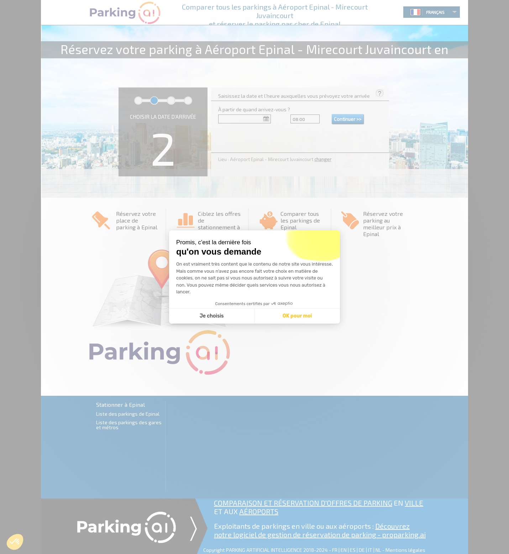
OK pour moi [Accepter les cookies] (297, 316)
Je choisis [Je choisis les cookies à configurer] (212, 316)
